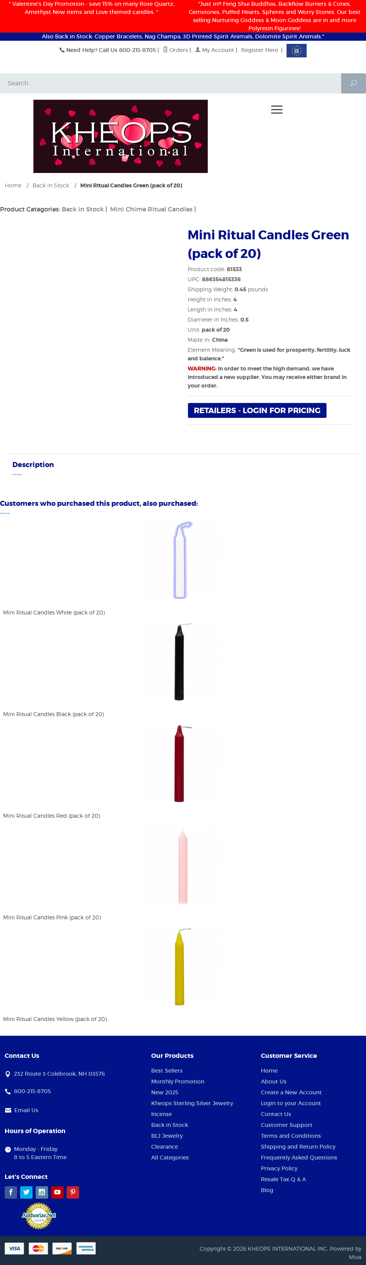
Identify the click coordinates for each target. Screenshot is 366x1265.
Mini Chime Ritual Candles (151, 209)
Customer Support (286, 1125)
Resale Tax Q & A (283, 1179)
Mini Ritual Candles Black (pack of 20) (53, 714)
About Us (274, 1081)
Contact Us (276, 1114)
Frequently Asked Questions (299, 1157)
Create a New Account (291, 1092)
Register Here (259, 50)
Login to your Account (291, 1103)
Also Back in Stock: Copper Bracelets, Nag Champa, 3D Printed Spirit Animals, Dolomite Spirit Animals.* (183, 36)
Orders (175, 50)
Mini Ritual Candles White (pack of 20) (54, 612)
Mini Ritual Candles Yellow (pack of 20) (55, 1019)
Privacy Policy (279, 1168)
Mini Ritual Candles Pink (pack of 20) (52, 917)
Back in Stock (83, 209)
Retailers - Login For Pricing (257, 411)
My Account (214, 50)
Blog (267, 1190)
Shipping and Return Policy (298, 1147)
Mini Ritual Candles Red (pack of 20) (51, 816)
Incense (161, 1114)
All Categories (170, 1157)
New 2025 (164, 1092)
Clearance (164, 1147)
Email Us (26, 1110)
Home (269, 1071)
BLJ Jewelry (167, 1136)
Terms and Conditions (291, 1136)
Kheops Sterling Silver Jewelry (192, 1103)
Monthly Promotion (177, 1081)
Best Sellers (167, 1071)
